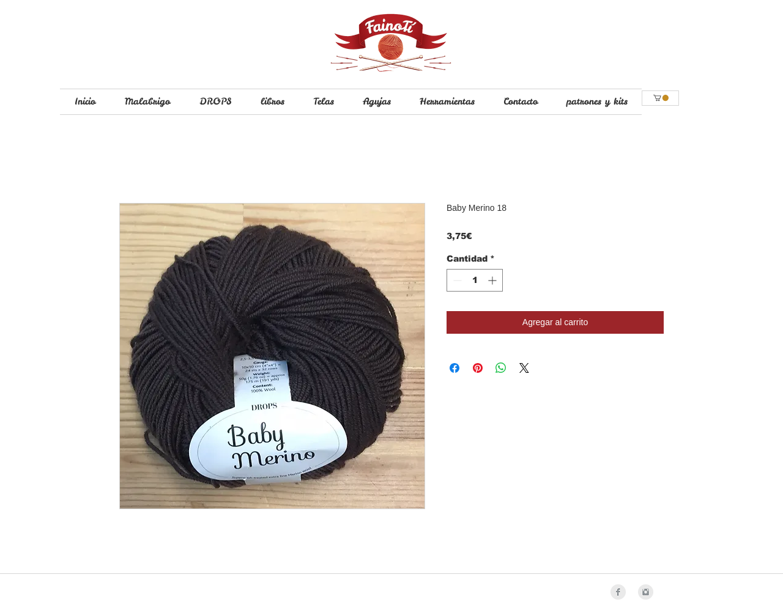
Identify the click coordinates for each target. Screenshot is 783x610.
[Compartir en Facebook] (454, 368)
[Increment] (493, 280)
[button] (661, 98)
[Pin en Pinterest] (477, 368)
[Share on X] (524, 368)
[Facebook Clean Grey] (618, 592)
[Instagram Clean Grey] (645, 592)
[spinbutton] (475, 280)
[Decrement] (456, 280)
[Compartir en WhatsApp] (501, 368)
